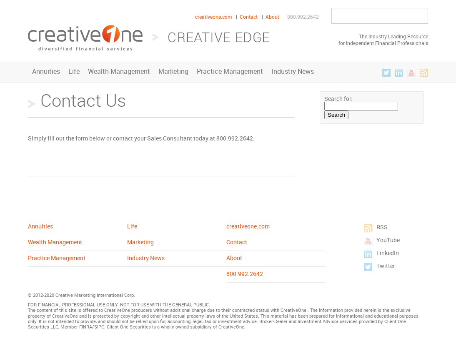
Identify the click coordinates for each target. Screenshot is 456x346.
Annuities (46, 71)
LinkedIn (399, 73)
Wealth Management (119, 71)
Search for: (338, 99)
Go (419, 16)
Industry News (292, 71)
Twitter (386, 73)
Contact (249, 16)
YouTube (411, 73)
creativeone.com (213, 16)
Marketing (173, 71)
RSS (424, 73)
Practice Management (230, 71)
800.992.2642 (303, 16)
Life (74, 71)
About (272, 16)
